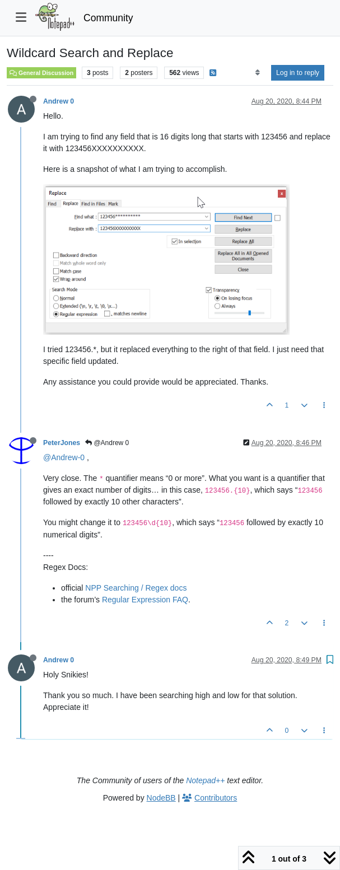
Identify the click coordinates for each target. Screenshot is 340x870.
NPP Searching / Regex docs (136, 587)
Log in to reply (297, 73)
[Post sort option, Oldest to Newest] (257, 73)
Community (108, 18)
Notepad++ (205, 780)
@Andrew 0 (107, 443)
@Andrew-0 (64, 457)
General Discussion (41, 72)
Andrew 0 (58, 101)
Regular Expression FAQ (145, 599)
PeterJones (61, 443)
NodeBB (161, 797)
